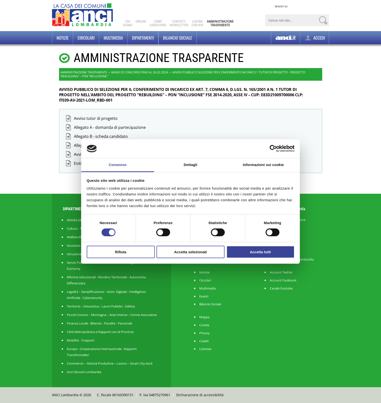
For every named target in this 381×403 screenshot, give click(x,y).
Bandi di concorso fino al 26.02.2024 (139, 72)
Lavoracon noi (197, 23)
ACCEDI (314, 38)
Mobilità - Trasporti (80, 340)
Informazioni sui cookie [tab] (263, 165)
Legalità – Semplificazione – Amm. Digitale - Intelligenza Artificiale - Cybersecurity (106, 294)
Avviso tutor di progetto (96, 118)
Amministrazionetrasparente (220, 23)
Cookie (204, 325)
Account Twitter (281, 272)
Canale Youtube (281, 288)
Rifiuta (120, 252)
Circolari (86, 38)
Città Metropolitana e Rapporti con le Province (100, 332)
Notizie (63, 38)
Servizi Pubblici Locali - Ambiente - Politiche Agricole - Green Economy (109, 265)
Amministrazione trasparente (83, 72)
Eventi (203, 296)
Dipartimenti (143, 38)
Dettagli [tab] (190, 165)
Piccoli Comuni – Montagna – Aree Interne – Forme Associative (112, 315)
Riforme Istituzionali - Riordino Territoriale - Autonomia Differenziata (106, 280)
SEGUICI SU (281, 6)
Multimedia (113, 38)
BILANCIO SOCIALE (177, 38)
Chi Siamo (127, 23)
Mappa (204, 317)
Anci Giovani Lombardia (84, 372)
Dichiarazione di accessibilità (200, 395)
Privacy (204, 333)
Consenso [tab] (117, 165)
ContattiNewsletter (179, 23)
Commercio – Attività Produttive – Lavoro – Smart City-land (109, 363)
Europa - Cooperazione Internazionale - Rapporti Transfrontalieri (102, 352)
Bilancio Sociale (210, 304)
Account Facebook (283, 280)
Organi (141, 21)
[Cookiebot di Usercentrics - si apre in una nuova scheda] (273, 148)
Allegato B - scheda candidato (101, 136)
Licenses (205, 348)
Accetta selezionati (190, 252)
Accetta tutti (260, 252)
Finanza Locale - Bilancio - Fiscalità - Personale (99, 323)
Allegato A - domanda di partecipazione (110, 127)
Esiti (77, 163)
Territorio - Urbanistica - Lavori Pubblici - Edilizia (101, 306)
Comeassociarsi (158, 23)
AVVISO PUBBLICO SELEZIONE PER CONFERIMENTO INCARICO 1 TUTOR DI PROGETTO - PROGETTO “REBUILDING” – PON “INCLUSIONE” (182, 74)
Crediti (204, 341)
